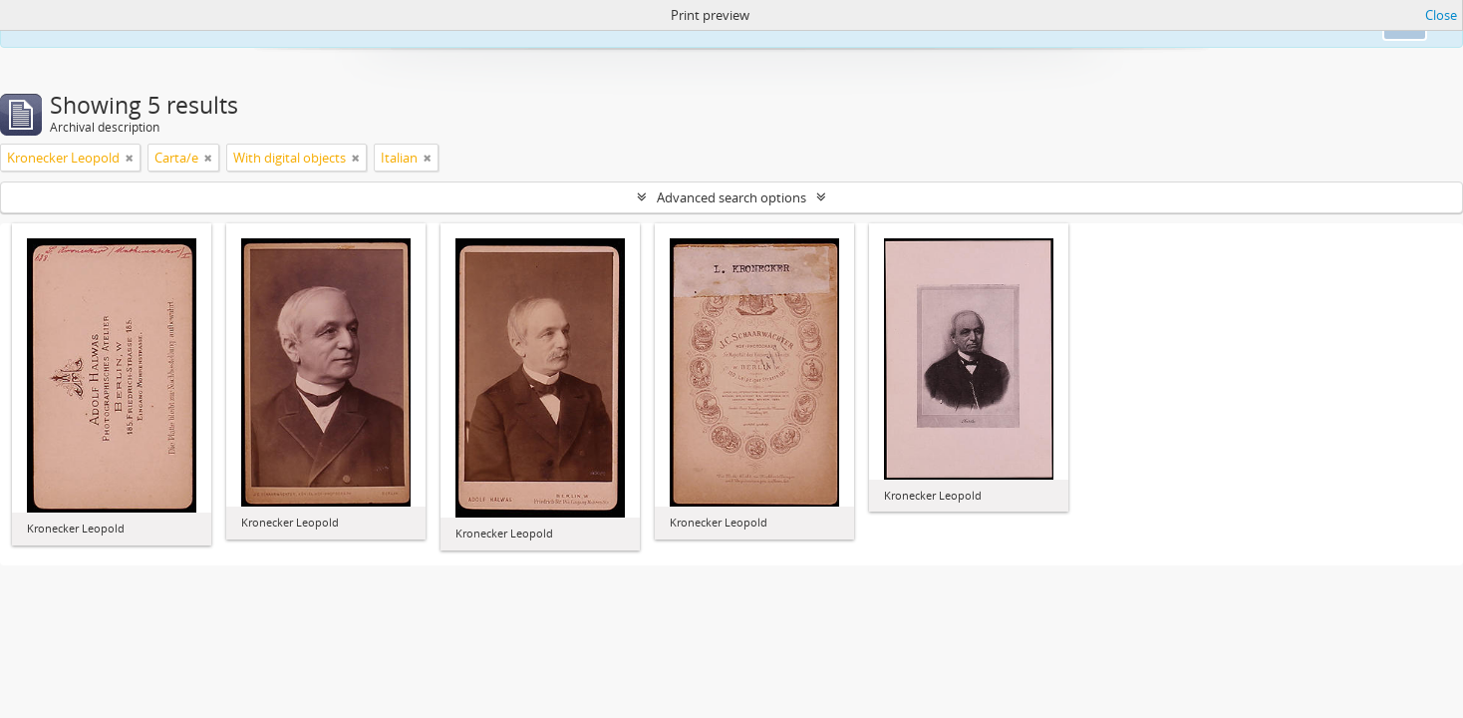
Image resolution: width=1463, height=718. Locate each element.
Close (1441, 15)
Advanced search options (731, 197)
